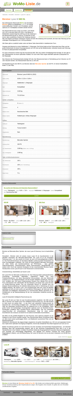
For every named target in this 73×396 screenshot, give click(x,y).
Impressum (7, 392)
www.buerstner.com (8, 238)
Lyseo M (23, 14)
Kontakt (40, 392)
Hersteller (11, 14)
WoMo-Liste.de (67, 394)
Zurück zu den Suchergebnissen (60, 378)
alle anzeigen (63, 228)
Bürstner (17, 14)
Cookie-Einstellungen (29, 392)
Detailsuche (18, 10)
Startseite (4, 14)
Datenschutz (16, 392)
